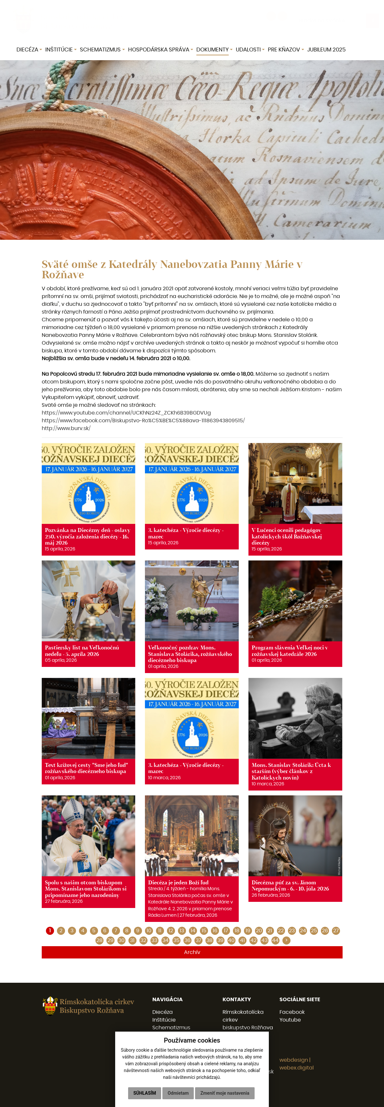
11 (159, 930)
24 (303, 930)
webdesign (294, 1060)
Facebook (292, 1012)
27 (336, 930)
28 (99, 940)
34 (165, 940)
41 (242, 940)
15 (204, 930)
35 (176, 940)
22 (281, 930)
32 (143, 940)
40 (231, 940)
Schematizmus (171, 1027)
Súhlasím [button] (144, 1093)
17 (226, 930)
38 (209, 940)
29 (110, 940)
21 (270, 930)
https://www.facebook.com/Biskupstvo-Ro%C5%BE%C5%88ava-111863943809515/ (143, 420)
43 (264, 940)
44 (275, 940)
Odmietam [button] (178, 1093)
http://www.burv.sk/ (66, 428)
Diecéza (162, 1012)
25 (314, 930)
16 (215, 930)
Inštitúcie (164, 1020)
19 (248, 930)
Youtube (290, 1020)
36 (187, 940)
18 (237, 930)
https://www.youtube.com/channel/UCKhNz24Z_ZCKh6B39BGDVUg (126, 412)
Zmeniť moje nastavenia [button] (224, 1093)
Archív (192, 952)
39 (220, 940)
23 (292, 930)
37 (198, 940)
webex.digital (297, 1067)
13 (182, 930)
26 (325, 930)
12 (171, 930)
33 (154, 940)
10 (149, 930)
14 (193, 930)
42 (253, 940)
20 (259, 930)
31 (132, 940)
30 (121, 940)
